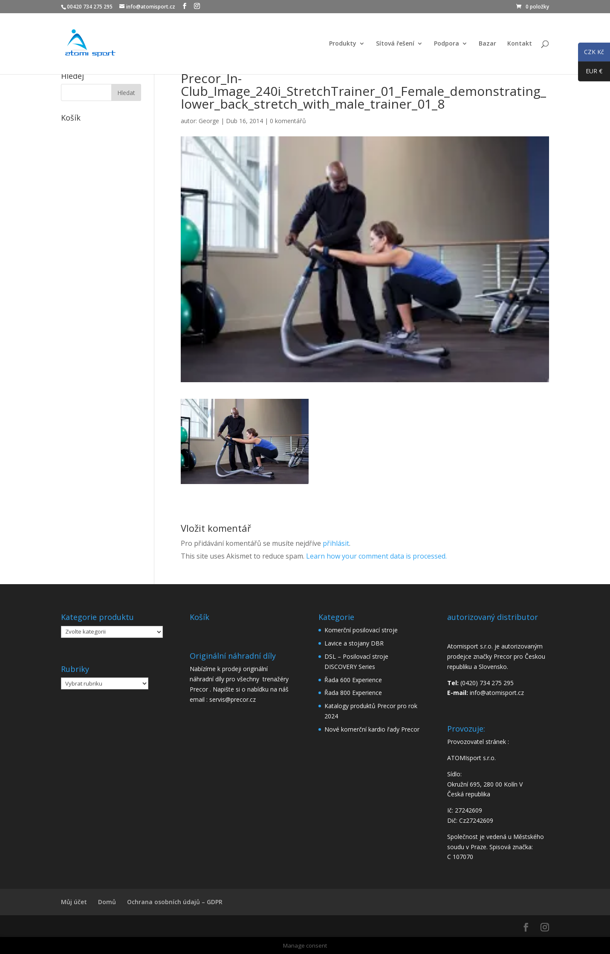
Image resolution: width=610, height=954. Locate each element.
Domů (107, 902)
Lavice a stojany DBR (354, 643)
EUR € (590, 72)
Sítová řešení (395, 43)
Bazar (487, 43)
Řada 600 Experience (353, 680)
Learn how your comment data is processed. (376, 556)
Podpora (446, 43)
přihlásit (336, 543)
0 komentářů (288, 121)
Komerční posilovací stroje (361, 630)
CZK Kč (591, 53)
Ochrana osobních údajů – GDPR (175, 902)
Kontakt (519, 43)
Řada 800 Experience (353, 693)
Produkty (342, 43)
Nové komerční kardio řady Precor (371, 729)
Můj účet (74, 902)
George (209, 121)
